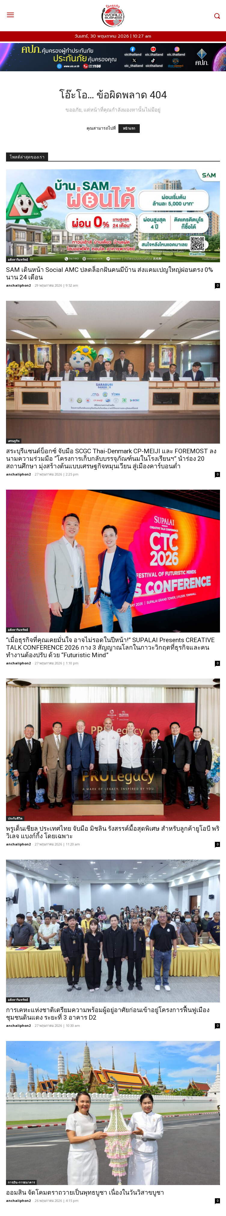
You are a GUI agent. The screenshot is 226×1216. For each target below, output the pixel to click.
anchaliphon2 (18, 285)
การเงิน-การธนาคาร (21, 1182)
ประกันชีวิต (15, 818)
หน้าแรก (129, 129)
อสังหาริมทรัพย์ (18, 259)
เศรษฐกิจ (14, 441)
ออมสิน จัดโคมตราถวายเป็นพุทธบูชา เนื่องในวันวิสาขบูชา (85, 1192)
